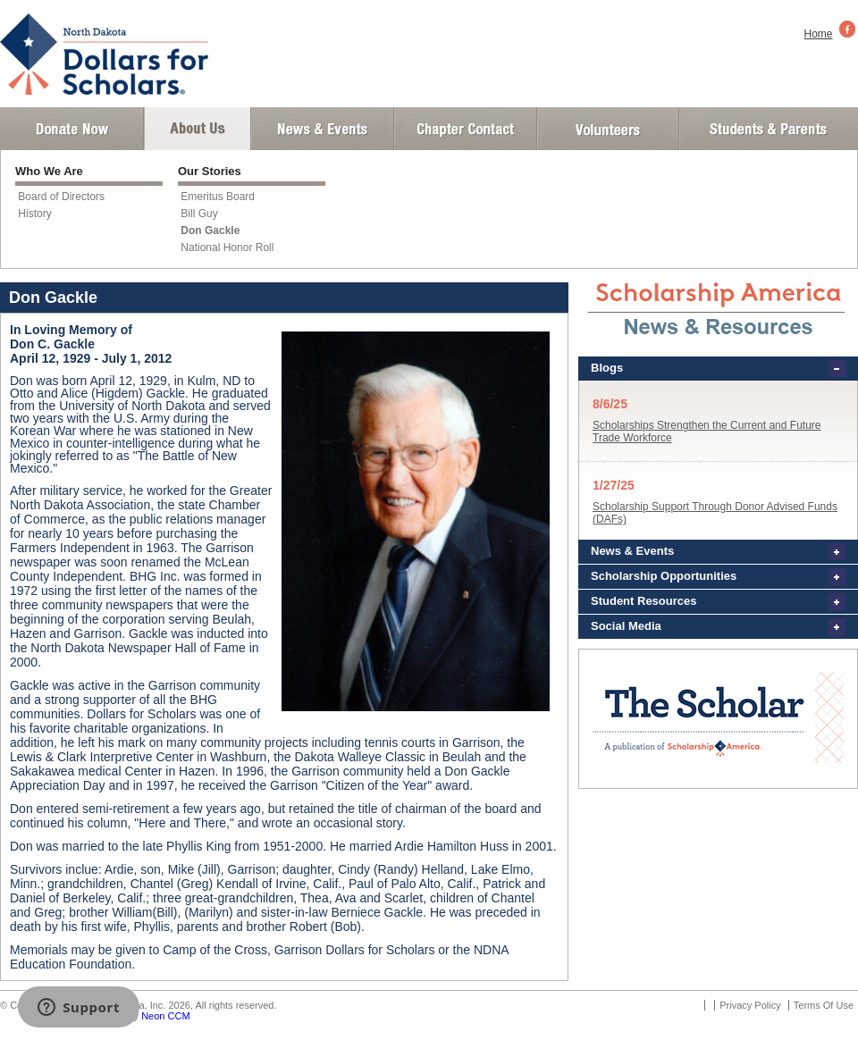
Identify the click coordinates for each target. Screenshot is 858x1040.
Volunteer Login (607, 128)
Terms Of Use (824, 1005)
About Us (197, 128)
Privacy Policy (749, 1005)
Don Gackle (210, 230)
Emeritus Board (218, 196)
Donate (72, 128)
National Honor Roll (227, 247)
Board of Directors (61, 196)
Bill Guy (199, 213)
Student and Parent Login (767, 128)
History (34, 213)
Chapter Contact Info (465, 128)
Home (818, 34)
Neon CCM (165, 1016)
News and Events (322, 128)
